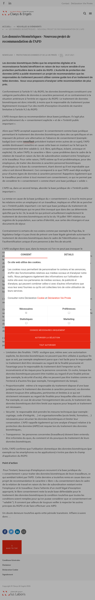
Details (69, 254)
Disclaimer (6, 565)
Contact (65, 4)
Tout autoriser (47, 345)
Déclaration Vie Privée (59, 298)
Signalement (7, 574)
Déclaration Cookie (10, 570)
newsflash (28, 141)
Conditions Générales (11, 560)
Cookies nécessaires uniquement (47, 330)
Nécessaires (26, 308)
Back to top (12, 548)
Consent (26, 254)
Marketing (68, 319)
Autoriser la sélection (47, 338)
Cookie (41, 298)
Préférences (68, 308)
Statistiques (26, 319)
